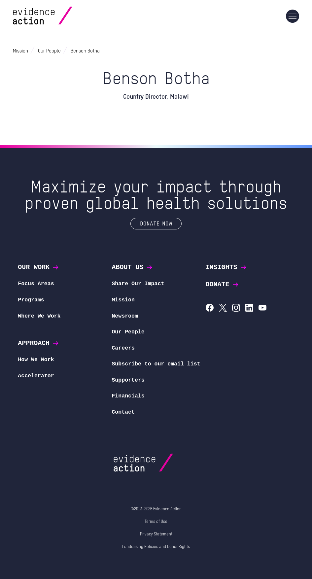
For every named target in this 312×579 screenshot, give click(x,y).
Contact (123, 412)
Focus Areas (36, 284)
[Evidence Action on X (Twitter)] (223, 308)
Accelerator (36, 376)
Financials (128, 396)
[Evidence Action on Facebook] (210, 308)
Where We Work (39, 316)
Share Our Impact (138, 284)
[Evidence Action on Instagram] (236, 308)
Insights (226, 267)
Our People (128, 332)
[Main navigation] (292, 16)
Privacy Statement (156, 534)
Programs (31, 300)
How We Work (36, 359)
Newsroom (125, 316)
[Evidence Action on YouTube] (262, 308)
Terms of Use (156, 522)
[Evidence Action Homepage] (55, 16)
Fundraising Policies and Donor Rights (156, 547)
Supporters (128, 380)
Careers (123, 348)
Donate (222, 284)
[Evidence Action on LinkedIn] (249, 308)
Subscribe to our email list (156, 364)
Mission (123, 300)
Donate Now (156, 223)
